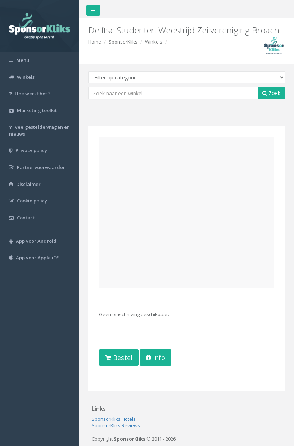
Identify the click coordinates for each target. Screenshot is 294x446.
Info (155, 357)
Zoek (271, 93)
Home (94, 41)
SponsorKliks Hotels (114, 419)
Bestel (118, 357)
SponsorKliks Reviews (116, 425)
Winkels (153, 41)
